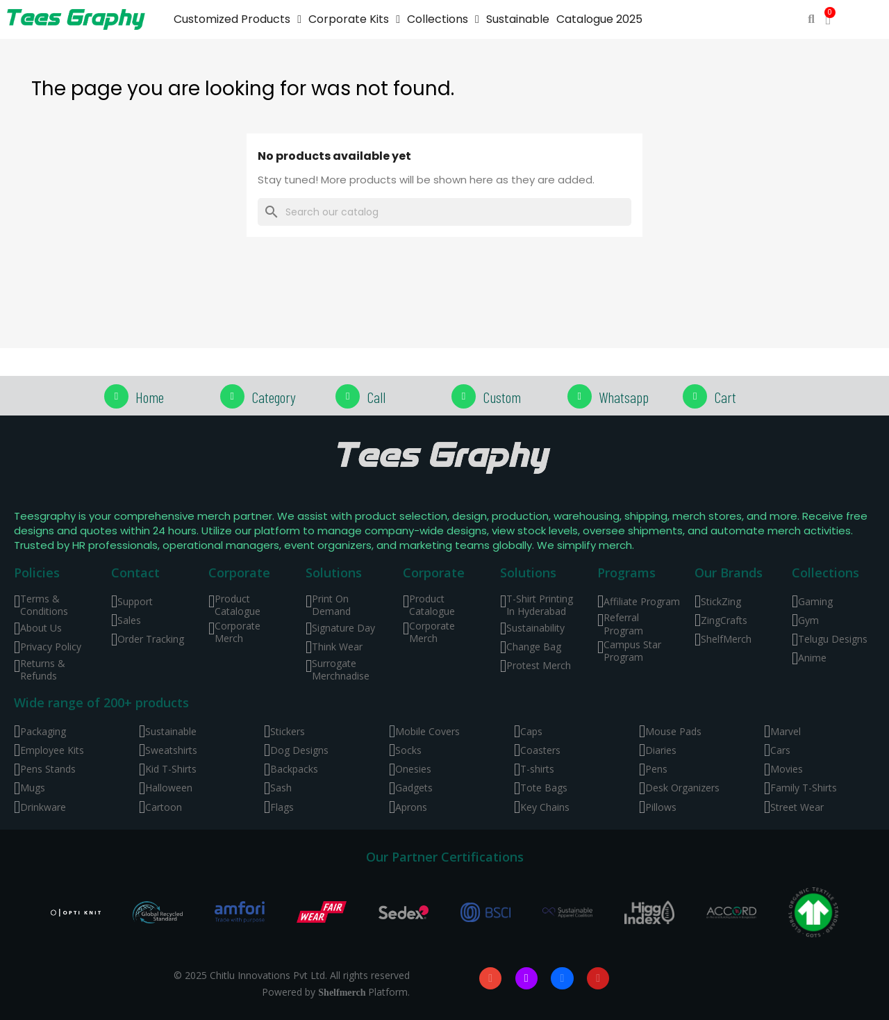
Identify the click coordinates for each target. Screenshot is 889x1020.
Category (273, 397)
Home (149, 397)
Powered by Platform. (336, 991)
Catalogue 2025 (599, 19)
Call (376, 397)
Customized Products (237, 19)
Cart (725, 397)
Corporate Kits (354, 19)
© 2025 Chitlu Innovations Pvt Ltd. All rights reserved (292, 975)
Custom (502, 397)
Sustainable (517, 19)
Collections (443, 19)
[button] (811, 19)
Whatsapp (624, 397)
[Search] (444, 212)
